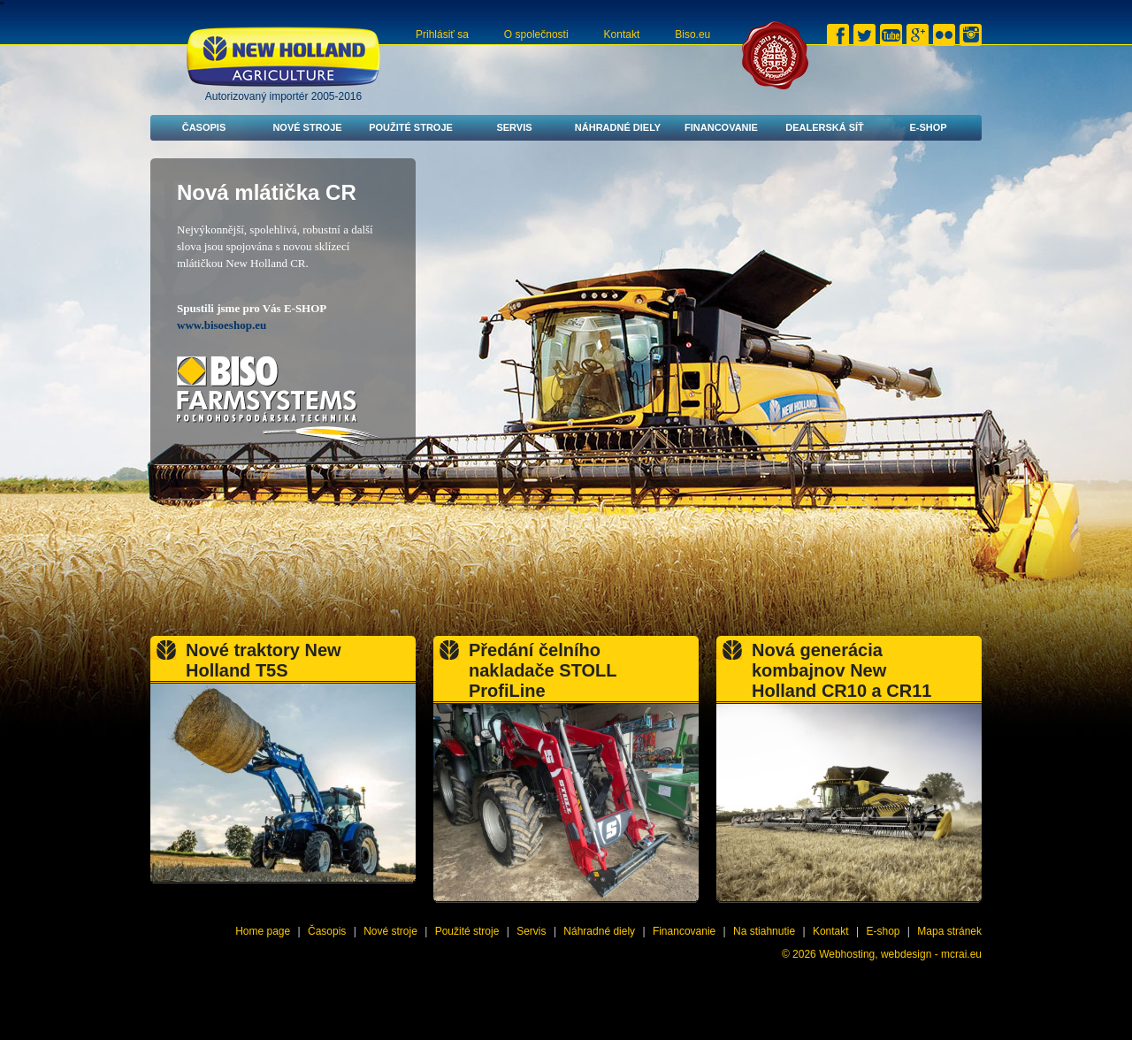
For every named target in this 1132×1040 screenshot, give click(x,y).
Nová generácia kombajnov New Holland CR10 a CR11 (841, 670)
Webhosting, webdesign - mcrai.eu (900, 954)
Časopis (204, 127)
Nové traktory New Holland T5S (263, 660)
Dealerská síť (824, 127)
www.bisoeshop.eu (221, 325)
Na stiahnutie (764, 931)
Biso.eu (692, 34)
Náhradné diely (618, 127)
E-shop (927, 127)
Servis (514, 127)
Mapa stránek (949, 931)
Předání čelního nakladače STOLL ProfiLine (542, 670)
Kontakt (622, 34)
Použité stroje (411, 127)
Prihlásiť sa (442, 34)
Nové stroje (306, 127)
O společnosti (536, 34)
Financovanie (721, 127)
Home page (262, 931)
